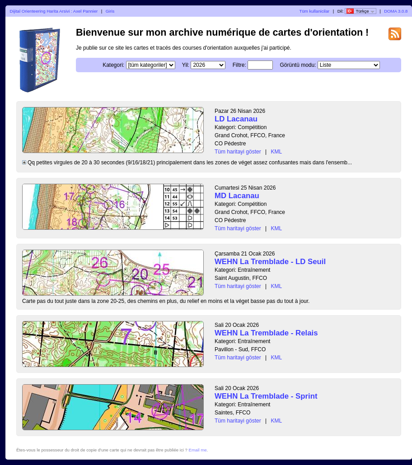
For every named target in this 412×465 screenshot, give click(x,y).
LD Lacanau (236, 119)
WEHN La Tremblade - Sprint (266, 396)
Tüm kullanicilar (315, 11)
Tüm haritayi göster (238, 152)
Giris (110, 11)
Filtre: (239, 65)
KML (276, 152)
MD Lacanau (237, 195)
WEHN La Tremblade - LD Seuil (270, 261)
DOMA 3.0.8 (395, 11)
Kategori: (113, 65)
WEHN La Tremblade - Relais (266, 333)
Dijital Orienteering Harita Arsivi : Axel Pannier (54, 11)
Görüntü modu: (298, 65)
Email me (198, 449)
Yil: (185, 65)
